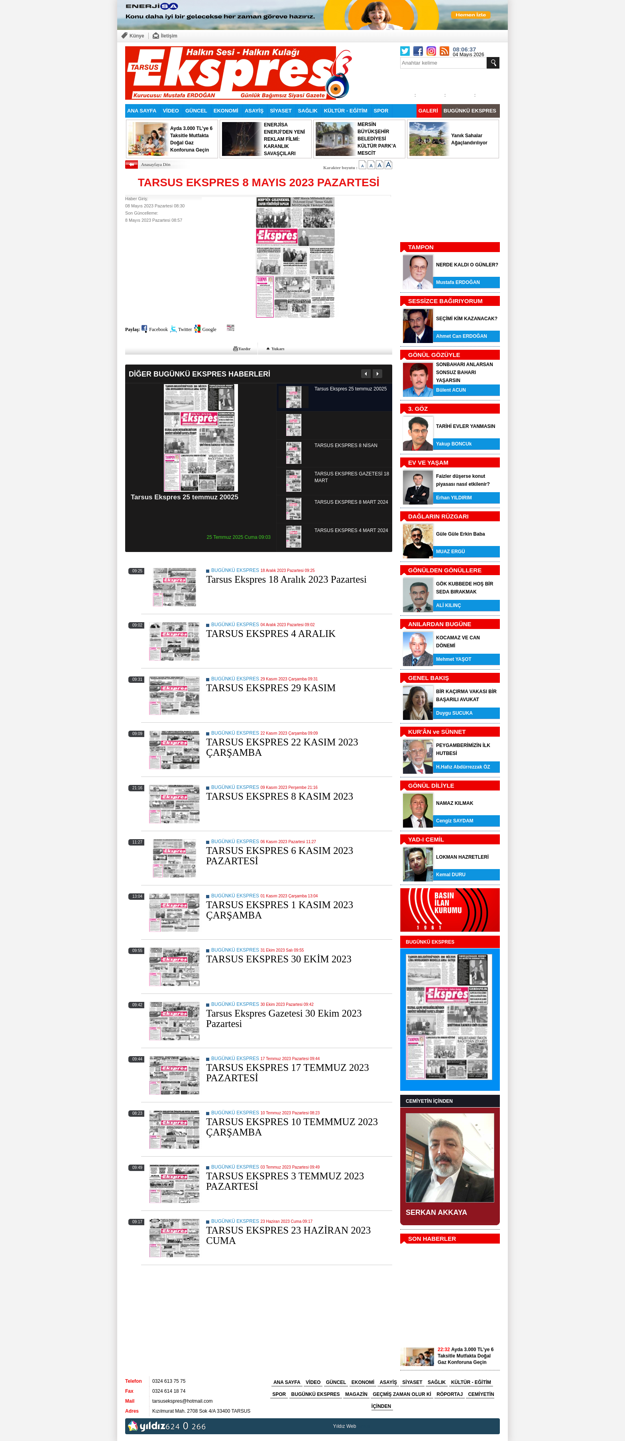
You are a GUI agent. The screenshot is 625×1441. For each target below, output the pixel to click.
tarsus (364, 1426)
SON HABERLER (432, 1238)
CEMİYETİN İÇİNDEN (429, 1101)
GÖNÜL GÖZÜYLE (434, 354)
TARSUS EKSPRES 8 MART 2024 (351, 502)
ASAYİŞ (254, 111)
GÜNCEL (196, 111)
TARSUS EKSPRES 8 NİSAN (345, 445)
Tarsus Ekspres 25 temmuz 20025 (184, 497)
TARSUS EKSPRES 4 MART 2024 (351, 530)
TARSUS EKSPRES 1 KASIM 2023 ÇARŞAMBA (279, 910)
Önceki (366, 373)
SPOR (381, 111)
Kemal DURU (451, 874)
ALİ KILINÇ (448, 605)
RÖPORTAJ (449, 1394)
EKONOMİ (226, 111)
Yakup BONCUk (454, 444)
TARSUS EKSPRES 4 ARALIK (271, 633)
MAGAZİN (356, 1394)
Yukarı (278, 348)
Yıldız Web (344, 1426)
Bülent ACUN (451, 390)
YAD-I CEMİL (426, 839)
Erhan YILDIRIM (454, 498)
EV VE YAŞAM (428, 462)
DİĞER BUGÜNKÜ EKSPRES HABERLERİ (199, 374)
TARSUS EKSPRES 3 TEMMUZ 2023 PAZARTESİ (285, 1181)
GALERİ (428, 111)
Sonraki (377, 373)
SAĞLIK (308, 111)
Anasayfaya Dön (156, 164)
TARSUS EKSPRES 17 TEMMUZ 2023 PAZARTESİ (287, 1072)
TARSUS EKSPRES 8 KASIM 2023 (279, 796)
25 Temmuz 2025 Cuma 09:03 (238, 537)
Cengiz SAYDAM (455, 821)
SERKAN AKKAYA (436, 1212)
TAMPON (421, 247)
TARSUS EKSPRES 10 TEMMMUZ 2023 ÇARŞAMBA (292, 1126)
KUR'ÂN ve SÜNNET (437, 731)
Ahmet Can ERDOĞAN (461, 336)
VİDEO (171, 111)
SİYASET (280, 111)
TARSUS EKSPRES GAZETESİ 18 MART (351, 477)
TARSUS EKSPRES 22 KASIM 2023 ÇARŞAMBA (282, 747)
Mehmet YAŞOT (454, 659)
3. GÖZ (418, 408)
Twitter (185, 329)
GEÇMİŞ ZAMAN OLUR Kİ (402, 1394)
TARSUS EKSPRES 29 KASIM (271, 687)
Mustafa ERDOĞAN (458, 282)
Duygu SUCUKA (454, 713)
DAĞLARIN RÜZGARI (438, 516)
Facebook (158, 329)
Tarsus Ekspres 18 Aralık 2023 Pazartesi (286, 579)
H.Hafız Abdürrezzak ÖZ (463, 767)
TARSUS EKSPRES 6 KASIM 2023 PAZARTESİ (279, 855)
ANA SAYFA (141, 111)
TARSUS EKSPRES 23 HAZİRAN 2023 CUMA (288, 1235)
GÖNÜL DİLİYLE (431, 785)
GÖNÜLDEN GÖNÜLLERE (445, 570)
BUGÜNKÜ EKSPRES (470, 111)
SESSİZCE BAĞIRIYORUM (445, 301)
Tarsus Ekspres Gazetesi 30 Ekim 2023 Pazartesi (284, 1018)
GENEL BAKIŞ (428, 677)
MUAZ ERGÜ (450, 551)
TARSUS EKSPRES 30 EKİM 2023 (279, 959)
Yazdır (244, 348)
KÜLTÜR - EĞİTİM (346, 111)
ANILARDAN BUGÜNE (439, 624)
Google (209, 329)
